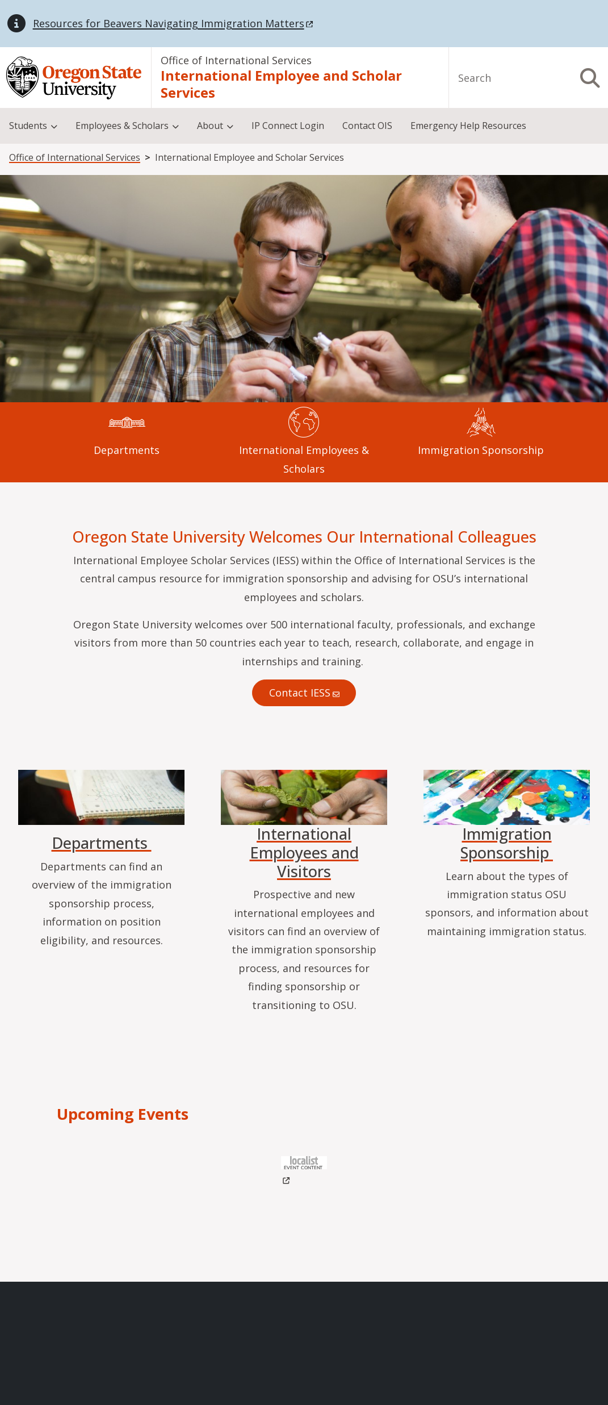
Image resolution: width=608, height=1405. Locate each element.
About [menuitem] (210, 125)
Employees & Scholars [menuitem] (122, 125)
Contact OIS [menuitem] (367, 125)
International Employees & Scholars (304, 459)
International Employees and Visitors (304, 852)
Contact (303, 692)
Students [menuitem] (28, 125)
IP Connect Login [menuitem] (287, 125)
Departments (127, 450)
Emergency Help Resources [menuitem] (468, 125)
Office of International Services (236, 60)
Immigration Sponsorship (481, 450)
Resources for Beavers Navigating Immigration (174, 23)
